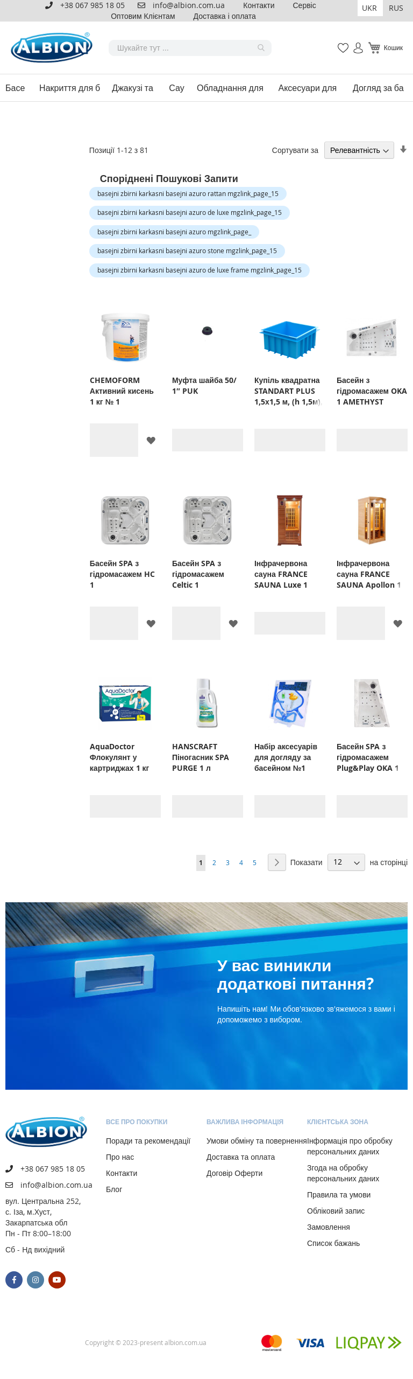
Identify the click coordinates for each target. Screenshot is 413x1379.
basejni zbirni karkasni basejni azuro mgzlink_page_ (174, 231)
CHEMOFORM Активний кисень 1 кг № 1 (122, 391)
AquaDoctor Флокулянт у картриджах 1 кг (119, 757)
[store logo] (54, 47)
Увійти (353, 42)
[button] (370, 8)
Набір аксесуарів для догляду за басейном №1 (285, 757)
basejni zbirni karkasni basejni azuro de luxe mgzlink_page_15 (189, 212)
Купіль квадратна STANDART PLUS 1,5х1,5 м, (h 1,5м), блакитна (288, 391)
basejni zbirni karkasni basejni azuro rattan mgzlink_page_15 (188, 193)
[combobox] (190, 48)
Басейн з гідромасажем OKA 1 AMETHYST (372, 391)
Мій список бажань (340, 42)
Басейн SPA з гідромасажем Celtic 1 (198, 574)
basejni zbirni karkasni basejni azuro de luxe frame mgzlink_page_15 (199, 270)
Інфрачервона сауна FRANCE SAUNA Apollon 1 (369, 574)
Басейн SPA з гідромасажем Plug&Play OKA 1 (368, 757)
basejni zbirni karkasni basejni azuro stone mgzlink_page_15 (187, 250)
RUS (396, 8)
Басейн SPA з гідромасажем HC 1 (122, 574)
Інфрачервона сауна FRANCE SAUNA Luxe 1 (281, 574)
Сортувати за (295, 150)
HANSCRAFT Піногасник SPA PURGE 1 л (200, 757)
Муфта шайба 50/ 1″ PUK (204, 385)
